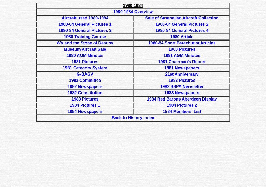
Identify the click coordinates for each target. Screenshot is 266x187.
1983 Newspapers (181, 93)
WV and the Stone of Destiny (85, 43)
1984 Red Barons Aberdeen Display (182, 99)
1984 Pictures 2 (182, 105)
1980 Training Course (85, 37)
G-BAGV (85, 74)
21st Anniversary (181, 74)
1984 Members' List (182, 111)
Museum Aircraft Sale (85, 49)
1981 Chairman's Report (182, 61)
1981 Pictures (85, 61)
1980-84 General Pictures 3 (84, 30)
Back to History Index (133, 118)
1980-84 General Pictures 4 (181, 30)
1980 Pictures (182, 49)
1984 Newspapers (85, 111)
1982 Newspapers (85, 86)
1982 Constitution (85, 93)
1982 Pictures (182, 80)
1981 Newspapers (181, 68)
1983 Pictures (85, 99)
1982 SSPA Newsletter (182, 86)
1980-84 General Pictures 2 (181, 24)
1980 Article (182, 37)
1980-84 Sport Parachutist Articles (182, 43)
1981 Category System (85, 68)
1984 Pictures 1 (85, 105)
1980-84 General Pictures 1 (84, 24)
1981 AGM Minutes (181, 55)
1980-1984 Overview (133, 12)
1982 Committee (85, 80)
